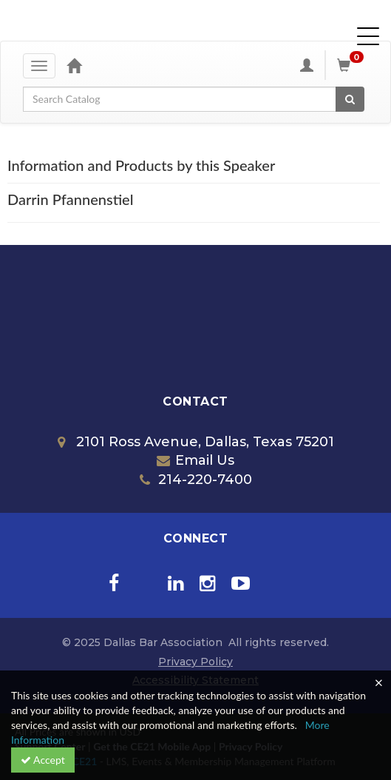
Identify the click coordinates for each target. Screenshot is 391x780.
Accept (43, 759)
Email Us (195, 460)
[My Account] (306, 65)
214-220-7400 (196, 479)
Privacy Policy (195, 661)
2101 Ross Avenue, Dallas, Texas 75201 (196, 442)
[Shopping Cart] (352, 65)
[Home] (73, 65)
